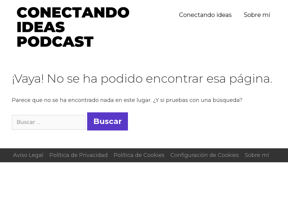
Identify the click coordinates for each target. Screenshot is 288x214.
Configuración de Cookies (204, 155)
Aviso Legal (28, 155)
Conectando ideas (205, 14)
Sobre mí (257, 14)
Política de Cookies (139, 155)
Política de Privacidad (78, 155)
